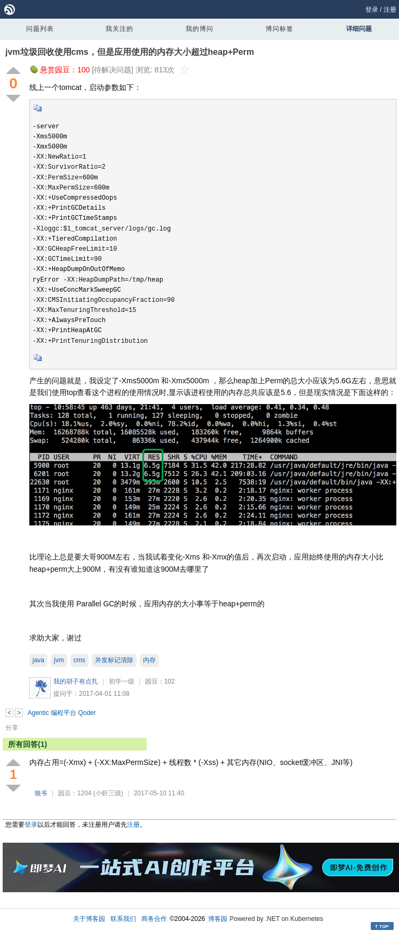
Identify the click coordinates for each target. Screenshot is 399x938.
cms (79, 660)
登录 (371, 9)
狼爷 (41, 793)
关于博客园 (89, 919)
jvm (59, 660)
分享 (11, 727)
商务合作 (154, 919)
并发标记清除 (114, 660)
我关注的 (119, 28)
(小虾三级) (108, 793)
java (38, 660)
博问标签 (279, 28)
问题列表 (40, 28)
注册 (390, 9)
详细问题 (359, 28)
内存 (149, 660)
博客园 (217, 919)
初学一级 (121, 681)
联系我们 (123, 919)
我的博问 (199, 28)
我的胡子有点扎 (75, 681)
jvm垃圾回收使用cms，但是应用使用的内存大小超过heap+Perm (129, 51)
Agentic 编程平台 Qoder (62, 713)
